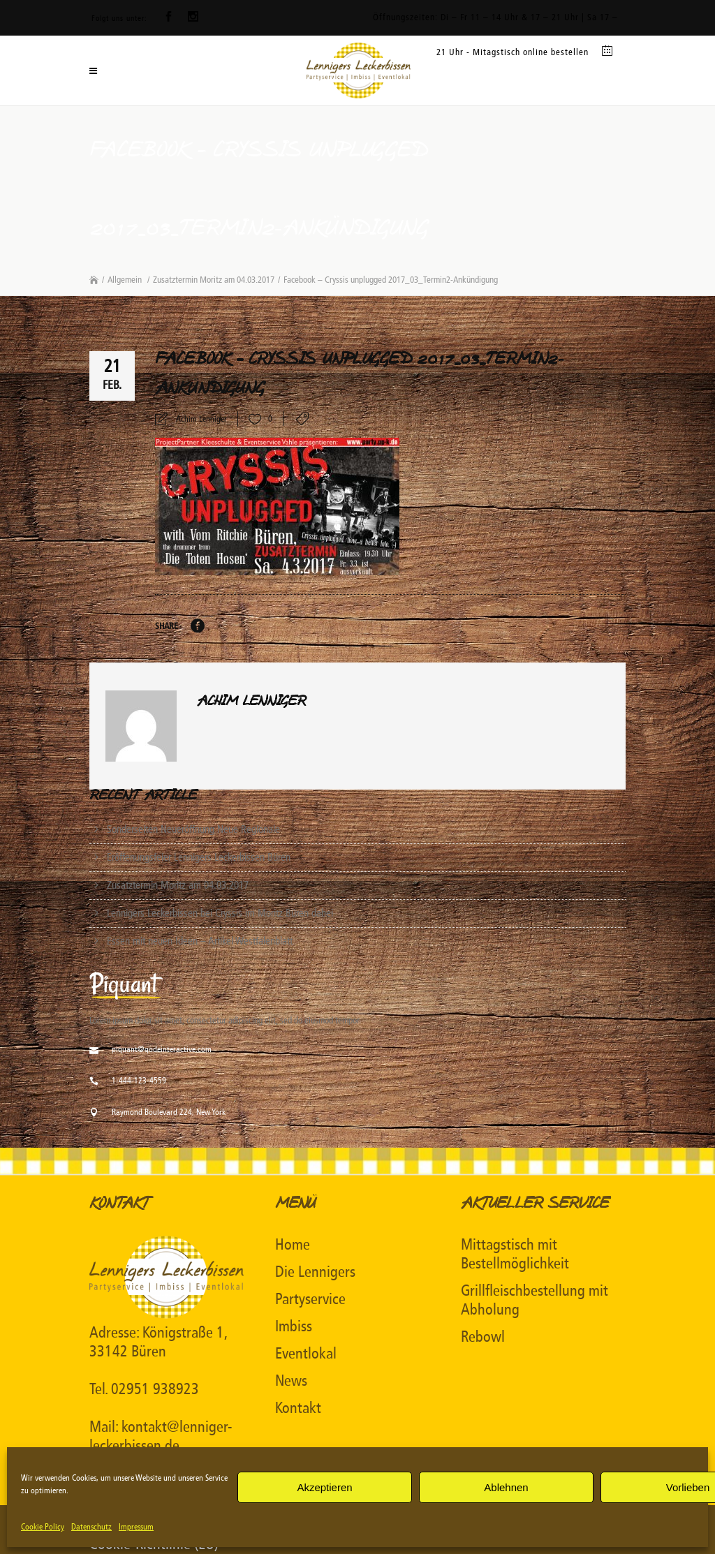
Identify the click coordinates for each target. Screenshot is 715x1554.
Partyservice (310, 1299)
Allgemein (125, 279)
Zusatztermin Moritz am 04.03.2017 (213, 279)
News (291, 1381)
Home (292, 1245)
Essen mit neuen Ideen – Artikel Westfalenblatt (200, 941)
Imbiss (293, 1326)
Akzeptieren (324, 1487)
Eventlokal (306, 1354)
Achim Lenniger (201, 419)
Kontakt (298, 1408)
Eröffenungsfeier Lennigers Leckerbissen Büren (198, 857)
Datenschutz (91, 1527)
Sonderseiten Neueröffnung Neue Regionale (193, 829)
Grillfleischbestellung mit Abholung (534, 1300)
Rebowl (483, 1337)
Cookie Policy (42, 1527)
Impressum (136, 1527)
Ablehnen (506, 1487)
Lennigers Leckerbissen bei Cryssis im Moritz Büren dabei (220, 913)
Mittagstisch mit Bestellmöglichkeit (515, 1254)
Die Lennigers (315, 1272)
